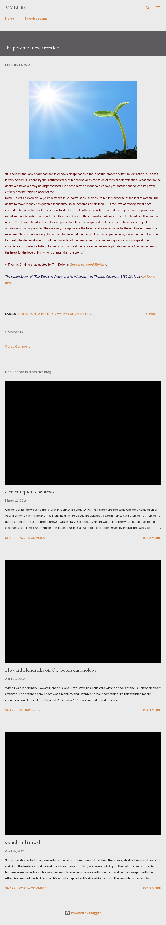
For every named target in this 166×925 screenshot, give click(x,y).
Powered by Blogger (83, 913)
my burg (16, 7)
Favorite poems (36, 18)
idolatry (24, 313)
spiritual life (88, 313)
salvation (60, 313)
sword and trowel (22, 842)
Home (9, 18)
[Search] (147, 7)
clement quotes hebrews (29, 491)
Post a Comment (17, 346)
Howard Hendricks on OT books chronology (51, 670)
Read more (152, 538)
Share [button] (151, 313)
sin (72, 313)
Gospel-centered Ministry (88, 264)
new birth (42, 313)
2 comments (29, 710)
